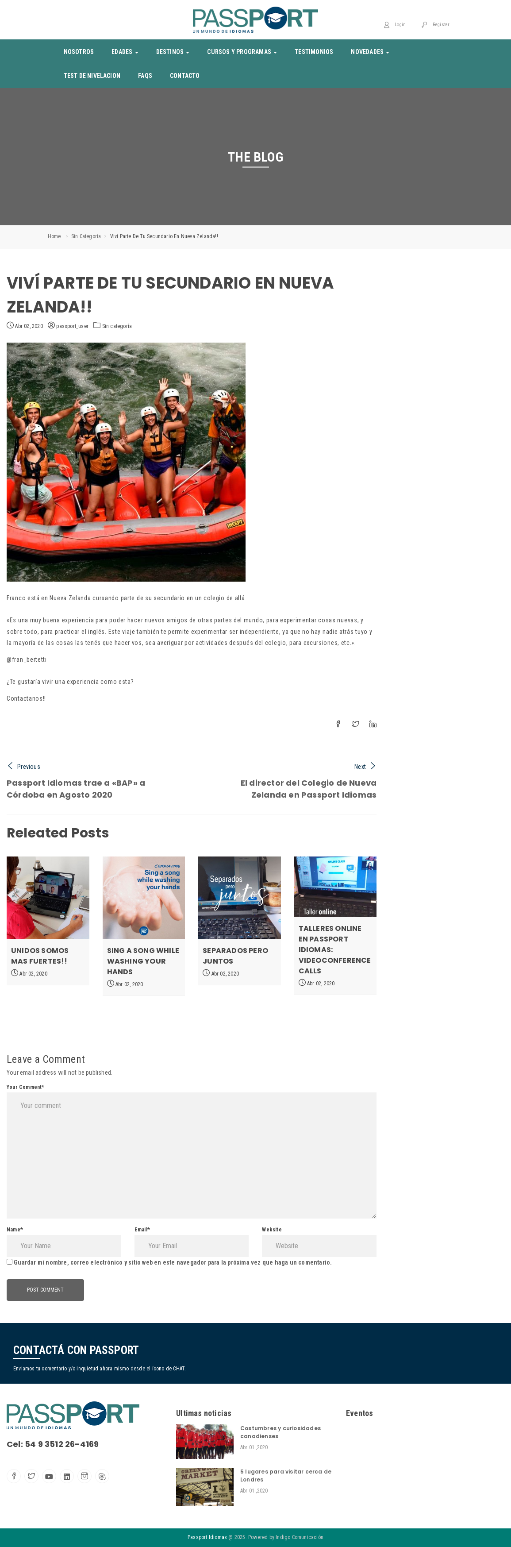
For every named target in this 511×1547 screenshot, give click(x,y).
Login (395, 25)
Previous (23, 766)
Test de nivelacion (92, 75)
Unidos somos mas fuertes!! (40, 955)
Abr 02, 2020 (25, 325)
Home (54, 236)
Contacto (185, 75)
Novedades (370, 51)
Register (435, 25)
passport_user (68, 326)
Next (365, 766)
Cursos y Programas (242, 51)
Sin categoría (86, 236)
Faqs (145, 75)
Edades (124, 51)
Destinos (173, 51)
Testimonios (314, 51)
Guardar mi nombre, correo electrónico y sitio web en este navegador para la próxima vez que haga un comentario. (173, 1262)
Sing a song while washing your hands (143, 961)
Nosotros (79, 51)
